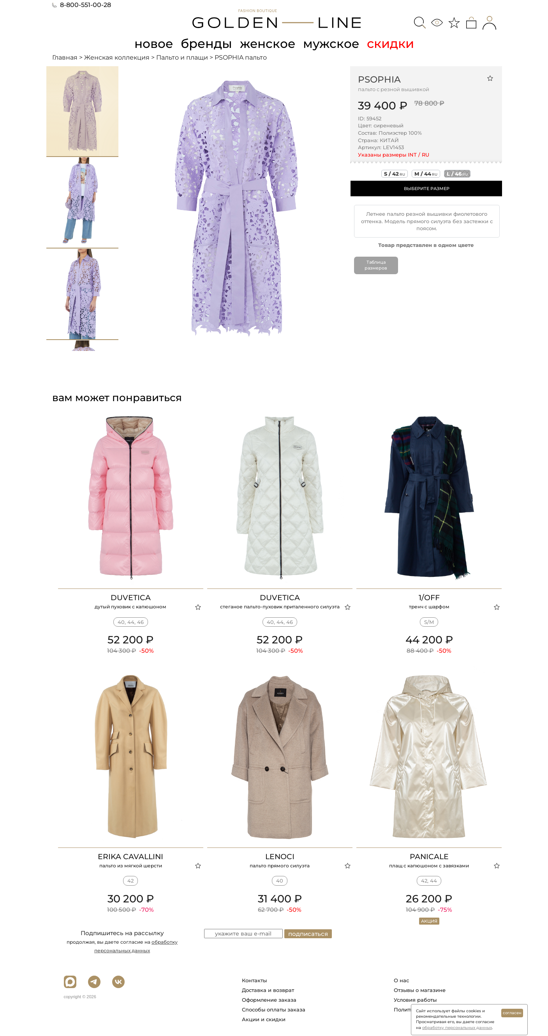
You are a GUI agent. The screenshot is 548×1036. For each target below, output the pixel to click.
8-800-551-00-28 (81, 5)
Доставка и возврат (268, 990)
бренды (206, 43)
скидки (392, 43)
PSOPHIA (379, 79)
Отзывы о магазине (420, 990)
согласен (512, 1012)
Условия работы (415, 999)
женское (268, 43)
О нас (401, 980)
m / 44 (425, 174)
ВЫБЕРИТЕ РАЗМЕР (426, 188)
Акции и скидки (263, 1019)
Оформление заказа (269, 999)
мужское (332, 43)
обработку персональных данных (457, 1027)
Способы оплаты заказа (273, 1009)
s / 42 (394, 174)
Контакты (254, 980)
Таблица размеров (376, 265)
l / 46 (457, 174)
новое (152, 43)
